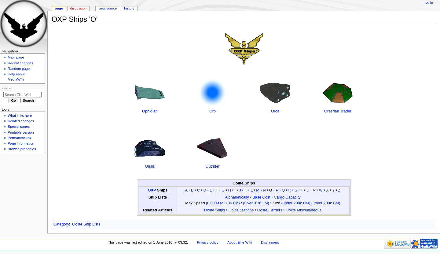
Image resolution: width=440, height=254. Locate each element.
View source (107, 8)
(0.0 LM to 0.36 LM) (223, 203)
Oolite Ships (214, 210)
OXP (152, 190)
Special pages (19, 126)
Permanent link (19, 138)
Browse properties (22, 149)
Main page (16, 57)
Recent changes (20, 63)
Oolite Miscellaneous (303, 210)
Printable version (21, 132)
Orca (275, 111)
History (129, 8)
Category (61, 224)
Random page (19, 68)
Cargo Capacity (287, 197)
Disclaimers (270, 242)
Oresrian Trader (337, 111)
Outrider (213, 166)
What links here (20, 115)
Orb (212, 111)
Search (7, 87)
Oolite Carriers (269, 210)
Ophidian (150, 111)
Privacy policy (207, 242)
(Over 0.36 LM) (256, 203)
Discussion (78, 8)
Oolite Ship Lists (86, 224)
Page (59, 8)
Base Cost (261, 197)
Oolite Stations (241, 210)
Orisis (150, 166)
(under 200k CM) (295, 203)
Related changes (21, 121)
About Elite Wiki (239, 242)
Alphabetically (237, 197)
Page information (21, 143)
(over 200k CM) (327, 203)
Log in (429, 2)
